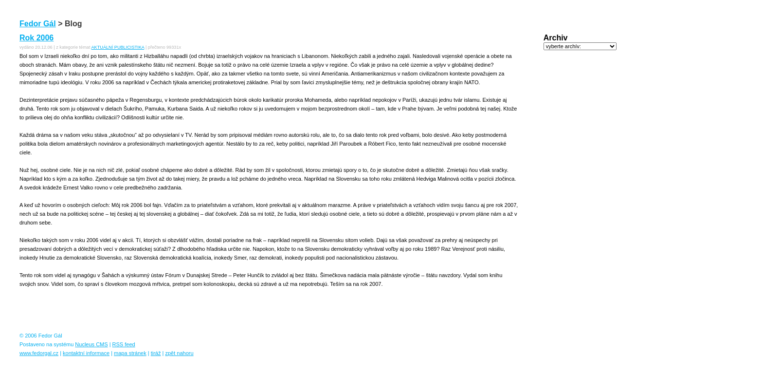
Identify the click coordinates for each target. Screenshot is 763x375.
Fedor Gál (37, 23)
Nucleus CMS (91, 344)
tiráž (156, 353)
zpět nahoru (179, 353)
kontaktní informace (86, 353)
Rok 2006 (36, 38)
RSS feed (123, 344)
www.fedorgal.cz (38, 353)
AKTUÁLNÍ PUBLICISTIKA (117, 47)
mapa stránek (130, 353)
